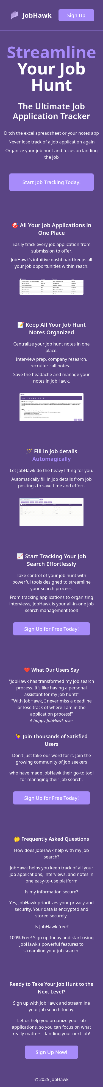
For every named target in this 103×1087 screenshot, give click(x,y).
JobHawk (37, 15)
